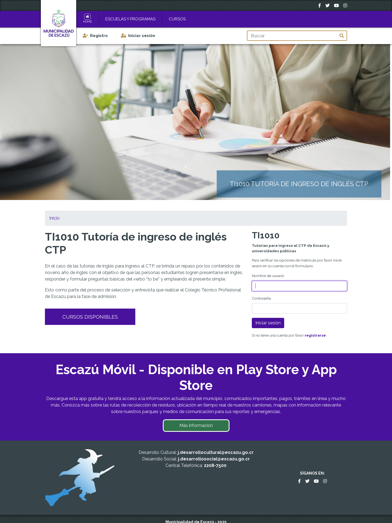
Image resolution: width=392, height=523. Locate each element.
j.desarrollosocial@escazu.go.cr (214, 459)
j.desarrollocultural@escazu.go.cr (216, 452)
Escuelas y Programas (130, 19)
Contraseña (261, 298)
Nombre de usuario (268, 275)
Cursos (177, 19)
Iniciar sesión (141, 35)
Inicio (54, 218)
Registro (99, 35)
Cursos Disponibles (90, 317)
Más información (196, 425)
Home (87, 21)
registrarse (315, 335)
